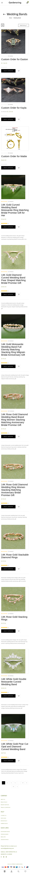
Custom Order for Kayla (13, 107)
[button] (27, 2)
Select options (8, 71)
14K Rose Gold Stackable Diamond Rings (15, 556)
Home (10, 17)
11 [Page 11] (26, 783)
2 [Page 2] (7, 783)
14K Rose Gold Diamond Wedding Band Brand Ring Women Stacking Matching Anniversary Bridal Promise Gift (14, 419)
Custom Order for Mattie (14, 156)
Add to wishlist (18, 71)
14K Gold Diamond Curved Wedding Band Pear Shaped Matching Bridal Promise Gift (13, 279)
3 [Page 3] (11, 783)
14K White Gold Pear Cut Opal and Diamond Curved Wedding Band (14, 747)
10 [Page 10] (22, 783)
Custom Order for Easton (14, 59)
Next (17, 786)
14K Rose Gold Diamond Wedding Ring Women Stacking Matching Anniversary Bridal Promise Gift (14, 489)
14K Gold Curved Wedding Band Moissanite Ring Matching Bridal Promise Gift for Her (15, 210)
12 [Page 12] (13, 786)
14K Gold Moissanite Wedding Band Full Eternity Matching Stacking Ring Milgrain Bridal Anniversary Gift (13, 349)
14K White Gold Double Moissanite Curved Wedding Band (13, 682)
